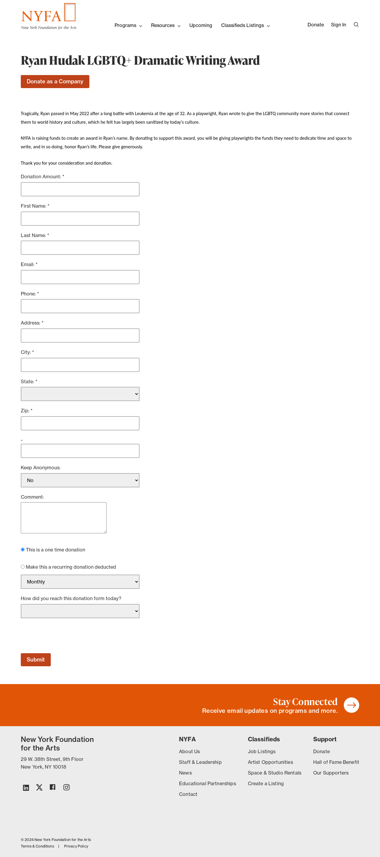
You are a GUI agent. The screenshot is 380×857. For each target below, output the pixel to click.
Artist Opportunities (270, 762)
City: (26, 352)
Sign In (338, 24)
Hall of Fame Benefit (336, 762)
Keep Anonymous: (41, 467)
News (185, 773)
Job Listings (262, 751)
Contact (188, 794)
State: (28, 381)
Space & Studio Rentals (274, 773)
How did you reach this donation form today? (71, 598)
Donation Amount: (41, 176)
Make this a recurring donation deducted (71, 567)
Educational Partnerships (207, 783)
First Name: (34, 206)
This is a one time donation (55, 550)
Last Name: (34, 235)
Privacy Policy (76, 846)
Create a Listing (266, 783)
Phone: (29, 294)
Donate (316, 24)
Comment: (32, 497)
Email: (28, 264)
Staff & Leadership (200, 762)
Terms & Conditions (37, 846)
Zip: (26, 411)
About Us (189, 751)
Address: (31, 323)
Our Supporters (331, 773)
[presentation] (66, 635)
